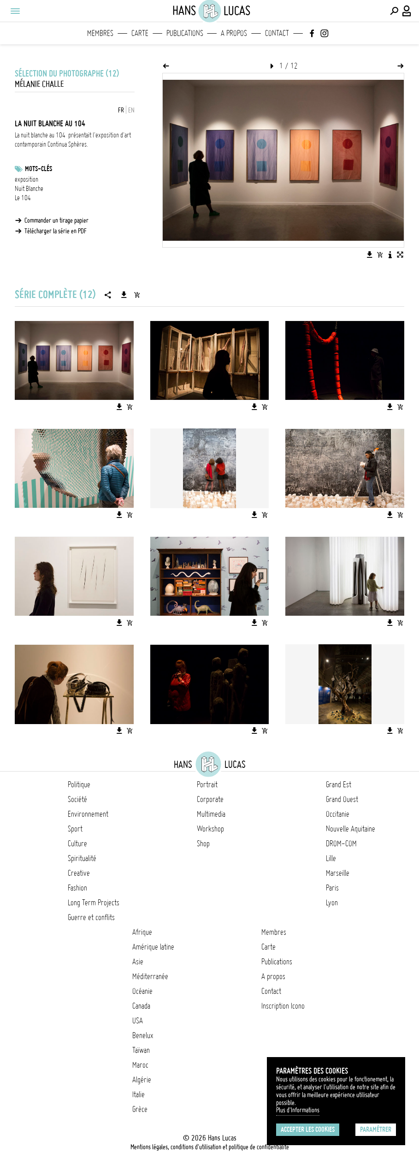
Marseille (337, 873)
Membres (100, 33)
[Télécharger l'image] (370, 254)
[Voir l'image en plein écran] (400, 254)
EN (131, 110)
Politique (79, 784)
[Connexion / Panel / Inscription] (407, 11)
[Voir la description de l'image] (390, 254)
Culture (77, 843)
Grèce (140, 1109)
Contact (277, 33)
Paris (332, 887)
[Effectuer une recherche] (394, 11)
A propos (234, 33)
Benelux (142, 1035)
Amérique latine (153, 946)
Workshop (210, 828)
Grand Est (338, 784)
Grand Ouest (342, 799)
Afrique (142, 932)
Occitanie (337, 814)
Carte (139, 33)
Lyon (332, 902)
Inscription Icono (283, 1005)
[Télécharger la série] (124, 295)
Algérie (141, 1079)
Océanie (142, 991)
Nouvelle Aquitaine (350, 828)
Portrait (207, 784)
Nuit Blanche (29, 188)
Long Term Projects (93, 902)
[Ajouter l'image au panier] (380, 254)
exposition (26, 179)
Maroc (140, 1065)
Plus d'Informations (297, 1110)
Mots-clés (38, 169)
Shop (203, 843)
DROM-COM (341, 843)
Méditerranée (150, 976)
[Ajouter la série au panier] (137, 295)
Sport (75, 828)
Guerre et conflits (91, 917)
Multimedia (211, 814)
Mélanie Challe (39, 84)
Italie (138, 1094)
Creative (79, 873)
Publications (184, 33)
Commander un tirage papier (56, 220)
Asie (137, 961)
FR (121, 110)
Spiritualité (82, 858)
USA (137, 1020)
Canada (141, 1005)
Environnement (88, 814)
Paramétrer (375, 1129)
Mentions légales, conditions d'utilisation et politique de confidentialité (209, 1147)
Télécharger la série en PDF (55, 231)
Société (77, 799)
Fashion (77, 887)
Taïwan (141, 1050)
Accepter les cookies (308, 1129)
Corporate (210, 799)
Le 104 (23, 198)
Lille (331, 858)
